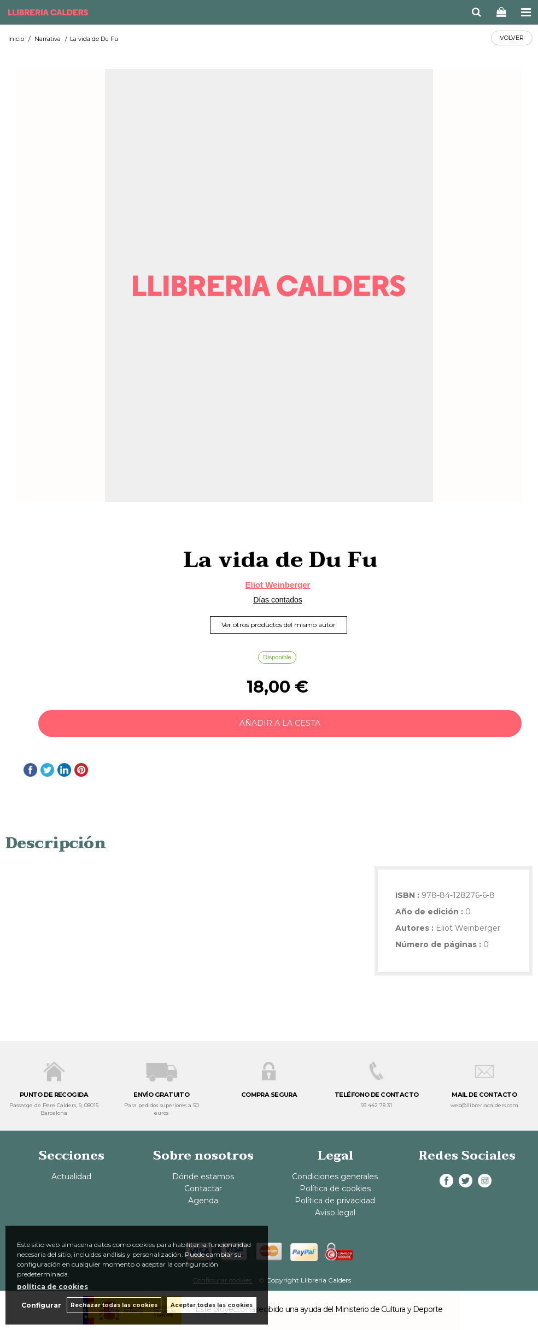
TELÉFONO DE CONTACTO (377, 1094)
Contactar (203, 1188)
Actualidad (71, 1176)
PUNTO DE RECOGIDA (54, 1094)
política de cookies (52, 1286)
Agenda (203, 1200)
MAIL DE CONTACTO (484, 1094)
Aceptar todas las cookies (212, 1305)
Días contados (277, 599)
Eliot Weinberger (278, 584)
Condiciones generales (335, 1176)
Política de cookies (335, 1188)
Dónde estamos (203, 1176)
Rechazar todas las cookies (114, 1305)
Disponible (277, 657)
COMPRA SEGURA (269, 1094)
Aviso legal (335, 1212)
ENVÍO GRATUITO (161, 1094)
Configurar (41, 1305)
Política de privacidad (335, 1200)
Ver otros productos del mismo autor (278, 624)
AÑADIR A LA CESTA (279, 723)
